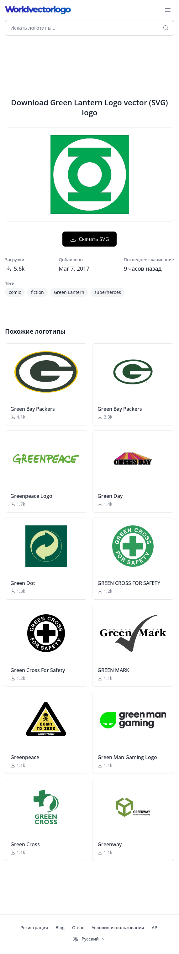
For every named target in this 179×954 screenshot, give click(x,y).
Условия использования (118, 928)
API (155, 928)
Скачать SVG (89, 239)
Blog (60, 928)
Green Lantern (69, 292)
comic (15, 292)
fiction (37, 292)
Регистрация (34, 928)
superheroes (107, 292)
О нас (78, 928)
